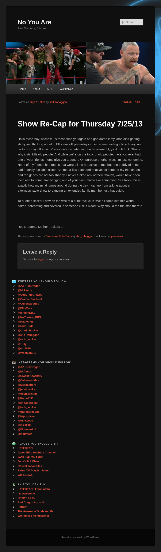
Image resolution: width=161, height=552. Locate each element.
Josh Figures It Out (30, 457)
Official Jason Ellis (30, 466)
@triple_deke (26, 416)
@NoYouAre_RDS (29, 317)
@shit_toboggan (28, 334)
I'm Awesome (26, 493)
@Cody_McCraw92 (30, 294)
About (36, 89)
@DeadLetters (27, 384)
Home (22, 89)
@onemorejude (27, 393)
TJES (49, 89)
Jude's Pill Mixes (28, 461)
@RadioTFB (25, 321)
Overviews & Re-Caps (59, 236)
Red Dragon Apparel (31, 502)
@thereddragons (28, 411)
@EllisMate (25, 308)
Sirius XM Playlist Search (34, 470)
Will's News (25, 474)
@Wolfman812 (27, 352)
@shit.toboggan (28, 402)
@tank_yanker (27, 339)
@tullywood (25, 420)
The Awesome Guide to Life (35, 511)
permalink (117, 236)
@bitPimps (25, 290)
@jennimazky (26, 312)
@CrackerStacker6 (30, 299)
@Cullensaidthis (28, 303)
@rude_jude (25, 326)
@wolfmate (25, 433)
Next (139, 101)
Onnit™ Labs (26, 498)
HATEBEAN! (26, 448)
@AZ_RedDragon (29, 285)
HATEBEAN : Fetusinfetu (34, 489)
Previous (124, 101)
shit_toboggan (58, 102)
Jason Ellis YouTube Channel (36, 452)
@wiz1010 (24, 348)
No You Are (34, 22)
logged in (43, 259)
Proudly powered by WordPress (80, 537)
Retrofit (22, 506)
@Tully (22, 344)
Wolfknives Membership (33, 515)
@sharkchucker (28, 330)
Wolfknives (66, 89)
